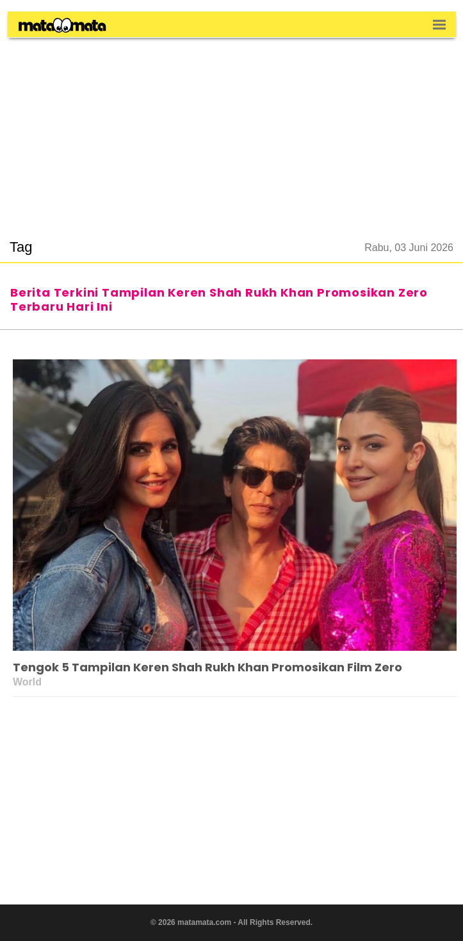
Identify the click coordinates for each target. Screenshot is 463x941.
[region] (232, 131)
